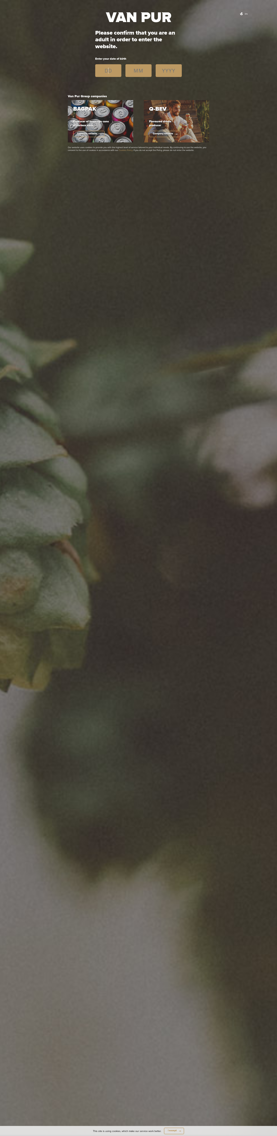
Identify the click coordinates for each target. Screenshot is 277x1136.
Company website (87, 133)
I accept (172, 1130)
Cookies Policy (125, 150)
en (246, 13)
